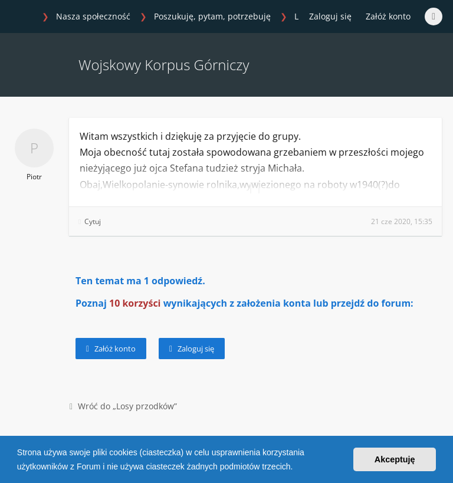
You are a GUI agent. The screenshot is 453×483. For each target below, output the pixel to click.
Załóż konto (388, 16)
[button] (296, 467)
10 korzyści (135, 303)
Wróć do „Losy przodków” (123, 406)
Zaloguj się (191, 348)
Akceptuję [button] (395, 459)
